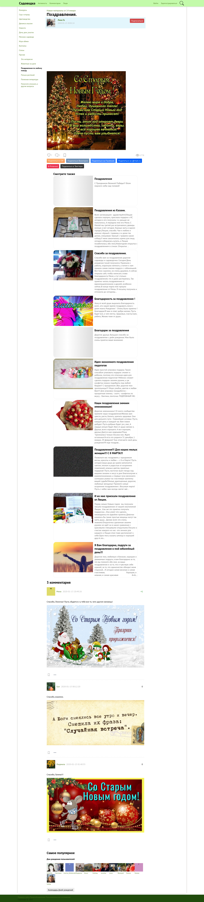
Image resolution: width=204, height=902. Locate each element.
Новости (22, 28)
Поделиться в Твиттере (72, 166)
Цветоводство (24, 19)
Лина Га (61, 20)
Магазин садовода (26, 37)
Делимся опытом (26, 23)
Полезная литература (29, 79)
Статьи (21, 50)
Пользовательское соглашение (58, 897)
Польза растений (28, 75)
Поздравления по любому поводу (31, 69)
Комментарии (55, 3)
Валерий (122, 868)
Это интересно (27, 59)
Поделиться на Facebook (103, 160)
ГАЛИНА (51, 868)
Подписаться (137, 20)
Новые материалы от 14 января (61, 10)
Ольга (88, 868)
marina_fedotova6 (70, 868)
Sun (58, 686)
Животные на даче (28, 64)
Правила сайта (24, 897)
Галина (130, 868)
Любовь (96, 868)
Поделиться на (129, 160)
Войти (155, 3)
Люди (65, 3)
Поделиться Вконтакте (77, 160)
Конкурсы (23, 10)
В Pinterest (53, 166)
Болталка (22, 46)
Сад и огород (24, 14)
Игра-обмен (24, 41)
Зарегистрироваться (169, 3)
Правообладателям (37, 897)
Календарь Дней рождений (60, 890)
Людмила (60, 764)
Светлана (59, 868)
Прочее (22, 55)
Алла (113, 868)
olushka (105, 868)
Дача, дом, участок (26, 32)
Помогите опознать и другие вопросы (29, 85)
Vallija (51, 879)
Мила (58, 591)
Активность (42, 3)
